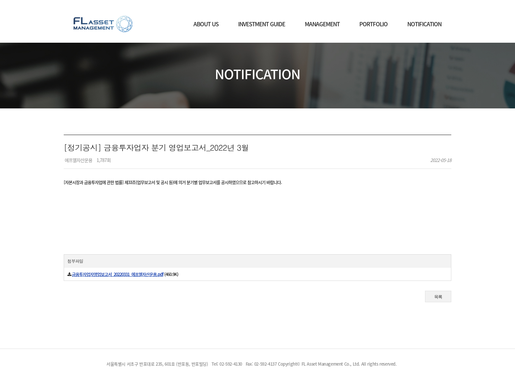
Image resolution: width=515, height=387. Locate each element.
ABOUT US (205, 24)
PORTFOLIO (373, 24)
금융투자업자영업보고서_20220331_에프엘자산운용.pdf (117, 274)
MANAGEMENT (322, 24)
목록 (438, 296)
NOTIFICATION (424, 24)
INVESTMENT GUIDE (261, 24)
